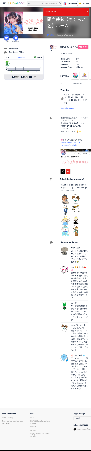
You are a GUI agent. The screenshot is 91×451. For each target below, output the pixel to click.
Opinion (33, 430)
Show (6, 39)
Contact (33, 427)
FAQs (32, 418)
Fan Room (15, 39)
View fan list (77, 84)
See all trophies (67, 108)
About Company (7, 418)
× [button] (87, 11)
